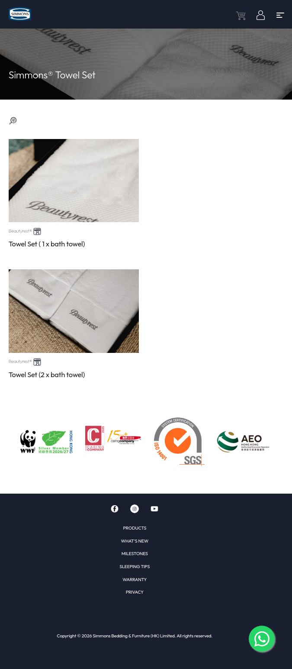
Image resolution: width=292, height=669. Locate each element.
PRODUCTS (134, 528)
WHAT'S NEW (134, 541)
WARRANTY (134, 579)
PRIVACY (135, 592)
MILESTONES (135, 553)
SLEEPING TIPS (134, 566)
